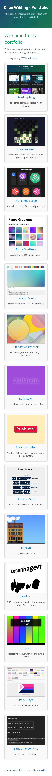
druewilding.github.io (13, 770)
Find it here (31, 58)
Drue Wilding (42, 770)
